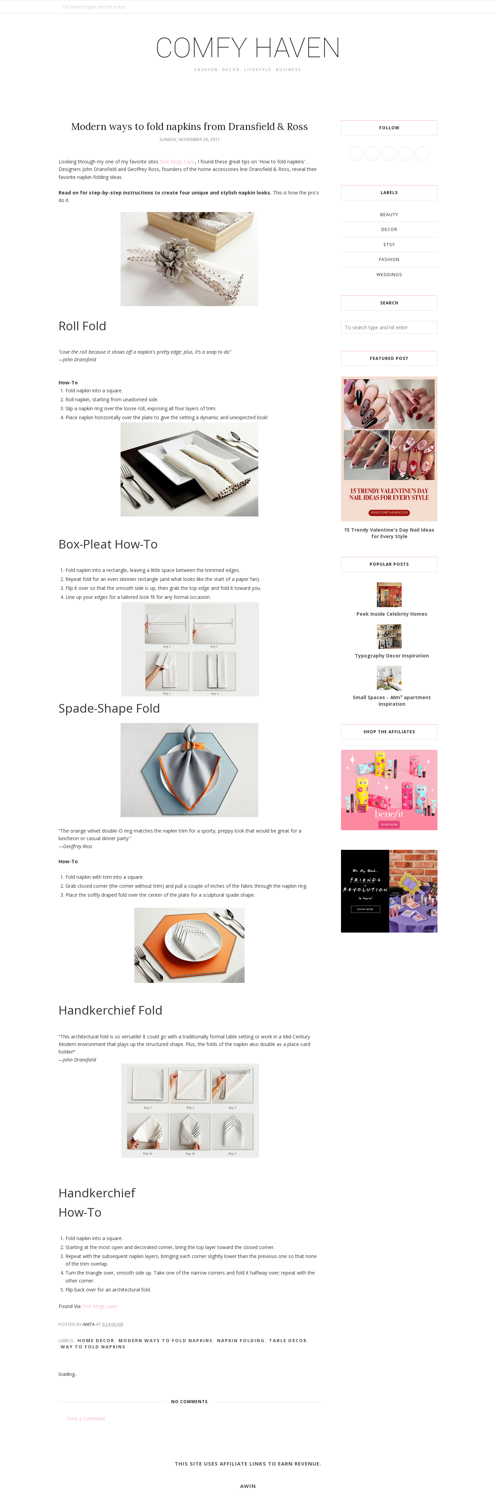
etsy (389, 244)
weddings (389, 274)
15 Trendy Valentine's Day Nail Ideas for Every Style (389, 533)
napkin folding (241, 1340)
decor (389, 229)
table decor (288, 1340)
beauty (389, 214)
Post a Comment (86, 1418)
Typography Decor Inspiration (392, 655)
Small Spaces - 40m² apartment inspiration (392, 700)
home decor (96, 1340)
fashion (389, 259)
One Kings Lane (177, 161)
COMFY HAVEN (248, 48)
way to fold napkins (93, 1347)
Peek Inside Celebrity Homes (391, 614)
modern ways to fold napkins (165, 1340)
